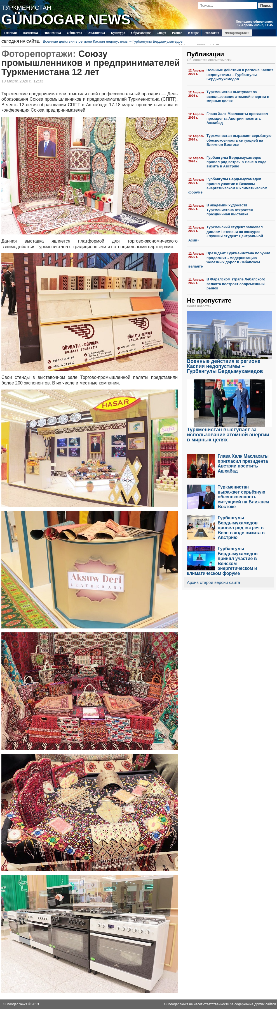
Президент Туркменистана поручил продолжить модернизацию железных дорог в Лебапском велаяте (229, 259)
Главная (10, 33)
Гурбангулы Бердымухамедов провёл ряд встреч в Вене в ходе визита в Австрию (236, 162)
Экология (212, 33)
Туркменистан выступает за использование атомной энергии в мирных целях (237, 96)
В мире (193, 33)
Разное (177, 33)
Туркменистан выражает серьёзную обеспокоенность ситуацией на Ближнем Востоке (238, 140)
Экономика (52, 33)
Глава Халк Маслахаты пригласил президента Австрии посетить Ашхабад (237, 118)
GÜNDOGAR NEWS (65, 19)
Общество (74, 33)
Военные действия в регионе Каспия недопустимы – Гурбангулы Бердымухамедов (131, 42)
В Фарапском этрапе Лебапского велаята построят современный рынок (235, 283)
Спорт (161, 33)
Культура (118, 33)
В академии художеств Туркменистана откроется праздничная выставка (229, 209)
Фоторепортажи (237, 33)
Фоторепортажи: (38, 54)
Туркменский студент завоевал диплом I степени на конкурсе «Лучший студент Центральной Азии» (225, 233)
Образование (141, 33)
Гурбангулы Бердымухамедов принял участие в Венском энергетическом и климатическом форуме (227, 185)
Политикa (30, 33)
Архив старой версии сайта (213, 582)
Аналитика (96, 33)
